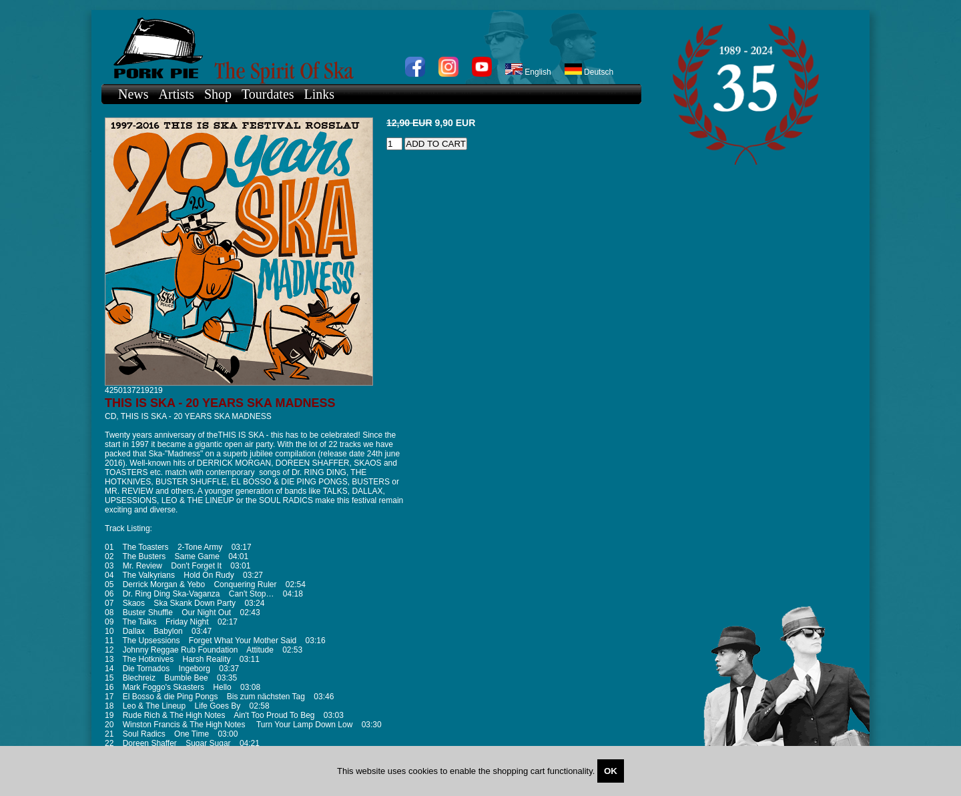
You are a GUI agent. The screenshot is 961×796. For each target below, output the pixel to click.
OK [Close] (610, 771)
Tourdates (268, 94)
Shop (218, 94)
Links (319, 94)
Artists (176, 94)
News (133, 94)
